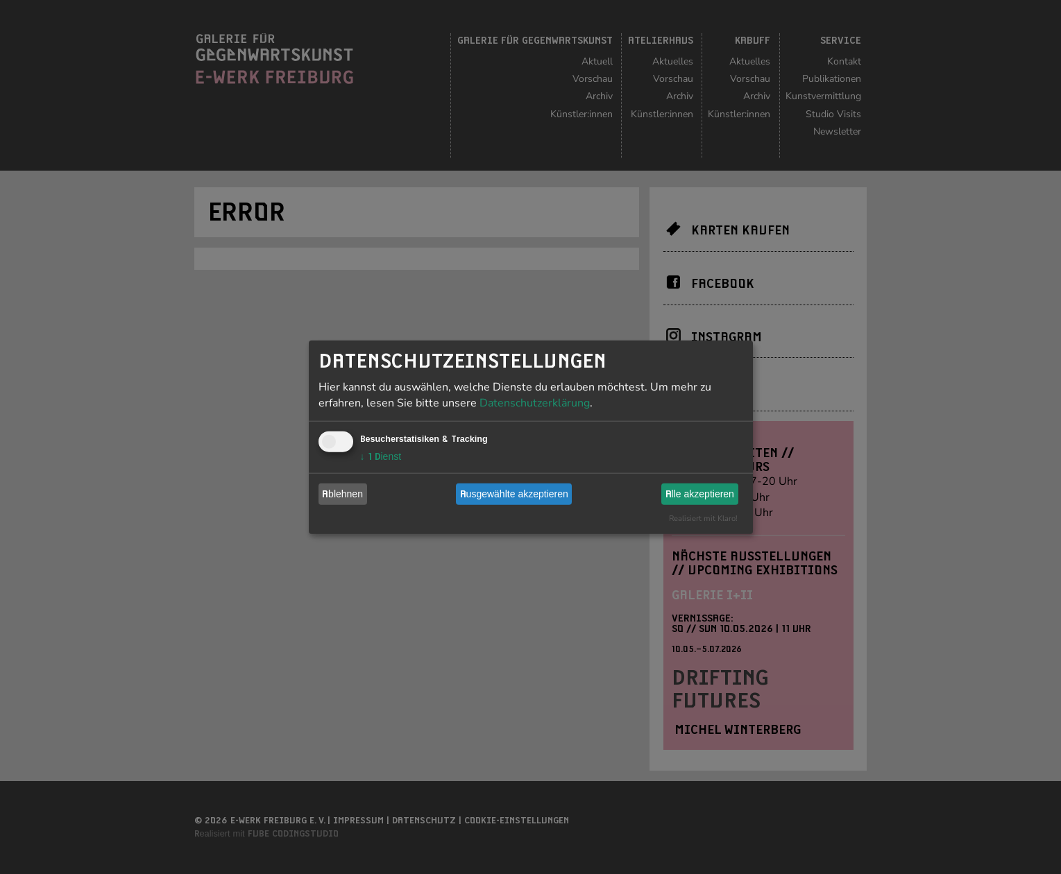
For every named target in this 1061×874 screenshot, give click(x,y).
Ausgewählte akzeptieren (514, 494)
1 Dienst (381, 456)
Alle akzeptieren (699, 494)
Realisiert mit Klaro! (703, 518)
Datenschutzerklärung (534, 402)
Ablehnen (342, 494)
